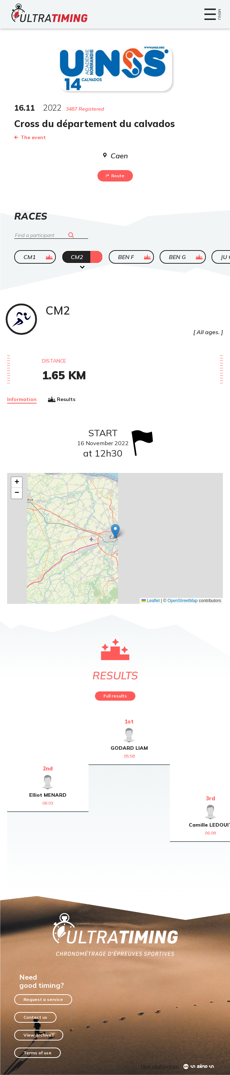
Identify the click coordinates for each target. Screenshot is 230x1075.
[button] (115, 531)
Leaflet (150, 600)
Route (115, 175)
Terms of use (37, 1052)
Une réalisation (160, 1066)
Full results (115, 696)
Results (61, 399)
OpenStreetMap (182, 600)
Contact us (35, 1017)
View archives (38, 1035)
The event (30, 137)
